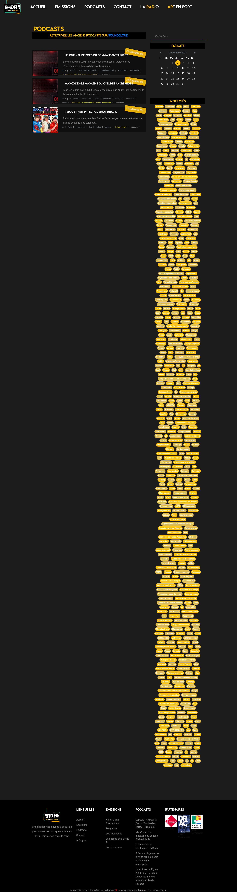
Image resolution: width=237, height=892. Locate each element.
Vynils (197, 743)
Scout (194, 199)
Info (176, 765)
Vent (171, 256)
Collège (183, 133)
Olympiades (191, 273)
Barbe (187, 489)
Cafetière (179, 335)
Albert (170, 484)
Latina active (165, 172)
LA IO (149, 6)
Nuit (174, 370)
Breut (189, 633)
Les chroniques (114, 847)
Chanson (193, 537)
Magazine (173, 133)
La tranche (176, 638)
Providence (162, 291)
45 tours (177, 115)
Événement (186, 234)
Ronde (168, 269)
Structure (195, 410)
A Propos (81, 840)
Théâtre (179, 212)
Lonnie (161, 677)
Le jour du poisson (166, 304)
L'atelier (177, 734)
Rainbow (171, 431)
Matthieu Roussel (180, 497)
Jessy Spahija (175, 708)
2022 (162, 423)
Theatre (195, 669)
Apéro (196, 260)
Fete (173, 761)
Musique (193, 278)
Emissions (65, 6)
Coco (185, 651)
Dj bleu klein (163, 638)
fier (90, 127)
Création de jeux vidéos (184, 462)
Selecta (176, 651)
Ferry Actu (111, 828)
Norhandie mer (186, 515)
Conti (162, 484)
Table (176, 269)
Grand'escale (175, 295)
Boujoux (196, 322)
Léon (195, 480)
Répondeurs (175, 300)
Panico (186, 330)
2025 (161, 752)
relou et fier (80, 127)
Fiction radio (192, 348)
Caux (187, 401)
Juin (198, 761)
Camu (172, 489)
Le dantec (176, 181)
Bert (170, 243)
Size (197, 673)
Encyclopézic (189, 295)
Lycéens (162, 265)
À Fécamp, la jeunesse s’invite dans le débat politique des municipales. (147, 859)
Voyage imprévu (192, 344)
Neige (194, 330)
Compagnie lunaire (187, 190)
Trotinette (173, 339)
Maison (166, 370)
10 (186, 752)
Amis (169, 335)
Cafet (171, 401)
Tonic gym (192, 168)
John (187, 467)
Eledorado (192, 405)
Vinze (197, 633)
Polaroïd (170, 717)
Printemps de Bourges (186, 423)
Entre (168, 317)
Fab (165, 890)
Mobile (182, 146)
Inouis (170, 423)
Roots (180, 120)
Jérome (170, 642)
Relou (98, 127)
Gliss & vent (179, 388)
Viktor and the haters (165, 669)
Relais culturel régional (167, 590)
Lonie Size (164, 726)
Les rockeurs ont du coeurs (169, 603)
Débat (188, 120)
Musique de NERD (190, 418)
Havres (175, 313)
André (179, 164)
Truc (164, 616)
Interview (170, 107)
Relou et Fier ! (121, 127)
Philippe (195, 625)
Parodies (189, 164)
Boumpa (180, 374)
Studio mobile (183, 642)
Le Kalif (195, 445)
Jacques (191, 366)
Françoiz (180, 633)
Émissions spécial (192, 436)
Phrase (179, 159)
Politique (168, 765)
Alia (183, 313)
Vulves (158, 322)
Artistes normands (187, 660)
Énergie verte (164, 511)
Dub (172, 120)
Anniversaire (176, 436)
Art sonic (196, 572)
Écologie (177, 445)
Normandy (192, 713)
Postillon (196, 699)
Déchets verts (179, 511)
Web (190, 647)
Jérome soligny (191, 638)
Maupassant (191, 335)
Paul (187, 243)
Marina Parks (193, 568)
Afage (194, 691)
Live (196, 216)
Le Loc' (194, 497)
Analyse (193, 493)
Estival (197, 734)
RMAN (158, 572)
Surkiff (197, 212)
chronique (130, 99)
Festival (187, 115)
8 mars (163, 440)
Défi (157, 743)
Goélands (169, 221)
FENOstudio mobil (190, 612)
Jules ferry (172, 748)
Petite (172, 155)
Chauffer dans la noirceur (185, 554)
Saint (158, 370)
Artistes (162, 243)
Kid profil (174, 291)
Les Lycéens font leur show (187, 357)
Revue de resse (189, 695)
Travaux (181, 713)
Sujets (158, 128)
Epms (161, 247)
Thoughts (162, 330)
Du (187, 761)
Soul (159, 282)
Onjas (185, 726)
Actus (177, 418)
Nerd (169, 418)
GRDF (177, 506)
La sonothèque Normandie (183, 559)
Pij (180, 199)
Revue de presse (192, 221)
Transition (185, 756)
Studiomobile (167, 208)
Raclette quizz (181, 620)
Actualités (189, 142)
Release (160, 383)
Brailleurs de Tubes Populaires (172, 537)
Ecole (184, 278)
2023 (161, 405)
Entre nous (182, 304)
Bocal (158, 115)
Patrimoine (165, 287)
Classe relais (185, 748)
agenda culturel (107, 70)
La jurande (191, 172)
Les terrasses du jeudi (166, 568)
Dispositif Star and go (189, 590)
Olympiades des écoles (168, 278)
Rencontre (193, 229)
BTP (185, 532)
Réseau (167, 572)
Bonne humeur (181, 124)
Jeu (195, 234)
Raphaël (182, 563)
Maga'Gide (86, 99)
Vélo (185, 256)
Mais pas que (164, 493)
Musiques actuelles (164, 212)
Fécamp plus (161, 260)
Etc (195, 374)
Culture (186, 111)
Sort (178, 383)
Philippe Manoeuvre (180, 625)
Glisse (186, 251)
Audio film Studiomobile (177, 326)
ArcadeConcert (163, 756)
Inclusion (193, 265)
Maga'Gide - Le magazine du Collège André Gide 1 (99, 83)
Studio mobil (167, 142)
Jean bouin (193, 361)
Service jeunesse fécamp (186, 677)
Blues (161, 374)
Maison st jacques (191, 383)
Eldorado (163, 111)
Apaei (186, 199)
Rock (186, 107)
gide (97, 99)
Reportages (190, 440)
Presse (158, 221)
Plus (195, 379)
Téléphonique (184, 431)
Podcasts (94, 6)
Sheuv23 (180, 721)
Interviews (170, 229)
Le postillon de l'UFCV (168, 704)
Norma (167, 309)
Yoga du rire (178, 172)
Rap (194, 467)
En (183, 366)
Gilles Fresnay (190, 541)
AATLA (196, 401)
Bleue (187, 480)
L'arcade (191, 686)
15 (192, 761)
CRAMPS (170, 405)
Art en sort (193, 137)
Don (195, 704)
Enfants (179, 142)
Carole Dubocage (177, 519)
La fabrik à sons (168, 563)
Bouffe (168, 396)
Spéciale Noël (162, 625)
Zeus (164, 743)
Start (198, 309)
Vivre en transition (168, 238)
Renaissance (189, 708)
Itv (197, 164)
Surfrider (162, 502)
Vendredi (194, 133)
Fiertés (196, 756)
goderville (107, 99)
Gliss (178, 256)
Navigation (193, 511)
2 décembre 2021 (135, 53)
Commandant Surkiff (87, 70)
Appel (163, 708)
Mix (189, 260)
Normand (162, 664)
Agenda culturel (185, 216)
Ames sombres (173, 699)
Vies (166, 322)
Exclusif (196, 629)
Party (197, 647)
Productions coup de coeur (170, 594)
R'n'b (168, 497)
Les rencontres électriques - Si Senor (147, 846)
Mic (188, 730)
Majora (170, 721)
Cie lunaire (195, 194)
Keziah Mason (177, 655)
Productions (190, 484)
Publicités (183, 225)
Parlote (177, 128)
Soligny (161, 642)
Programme (171, 225)
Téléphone (161, 401)
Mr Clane (165, 682)
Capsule (196, 128)
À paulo (178, 243)
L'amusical (177, 467)
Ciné (181, 238)
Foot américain (190, 181)
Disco (161, 717)
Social (160, 497)
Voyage (170, 348)
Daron (193, 717)
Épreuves (186, 269)
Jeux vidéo (160, 431)
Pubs (160, 229)
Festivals (179, 352)
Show (169, 357)
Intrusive (195, 326)
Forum (160, 225)
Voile (163, 256)
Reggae (167, 115)
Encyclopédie (161, 300)
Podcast (170, 247)
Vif (182, 607)
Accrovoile (176, 541)
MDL (184, 427)
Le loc (171, 480)
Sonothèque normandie (185, 598)
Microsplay (181, 414)
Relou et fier (193, 146)
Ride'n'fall (169, 186)
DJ (176, 392)
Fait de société (180, 493)
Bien (180, 155)
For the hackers (165, 620)
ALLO (195, 396)
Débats (186, 699)
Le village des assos (167, 199)
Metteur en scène (175, 673)
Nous (190, 313)
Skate (194, 251)
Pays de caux (178, 682)
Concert (181, 229)
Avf (195, 203)
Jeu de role (174, 616)
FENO (188, 212)
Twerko (174, 322)
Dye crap (159, 633)
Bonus (188, 603)
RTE (190, 546)
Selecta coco (162, 655)
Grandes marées (181, 572)
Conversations (165, 124)
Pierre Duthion (174, 532)
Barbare (175, 150)
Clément (170, 449)
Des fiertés (169, 739)
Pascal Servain (170, 282)
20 (166, 436)
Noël (182, 453)
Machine (160, 326)
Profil (193, 287)
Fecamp (161, 480)
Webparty (196, 300)
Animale (188, 734)
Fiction (161, 348)
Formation (169, 366)
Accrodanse (163, 177)
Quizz (161, 335)
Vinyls (196, 115)
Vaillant (196, 489)
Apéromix (164, 607)
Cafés (160, 361)
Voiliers (181, 260)
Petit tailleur (161, 489)
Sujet (196, 120)
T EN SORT (179, 6)
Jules (196, 748)
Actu (64, 70)
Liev (196, 664)
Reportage (161, 344)
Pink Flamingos (192, 655)
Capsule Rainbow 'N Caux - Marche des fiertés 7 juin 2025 (146, 823)
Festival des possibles (187, 247)
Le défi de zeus (176, 743)
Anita (180, 489)
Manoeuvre (177, 629)
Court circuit (166, 686)
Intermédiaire (182, 410)
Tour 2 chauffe (165, 554)
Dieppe (186, 317)
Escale (163, 295)
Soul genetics (179, 309)
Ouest (163, 352)
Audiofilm (196, 317)
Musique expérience (166, 585)
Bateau (166, 515)
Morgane (165, 559)
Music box (177, 550)
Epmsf (194, 243)
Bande (161, 475)
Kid (182, 291)
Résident (160, 673)
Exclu (187, 629)
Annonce (171, 475)
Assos (162, 251)
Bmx (178, 251)
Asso (174, 515)
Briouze (165, 576)
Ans (171, 414)
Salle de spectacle (167, 713)
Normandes (173, 471)
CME (169, 677)
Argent (175, 607)
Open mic (160, 721)
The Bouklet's (183, 669)
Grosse (158, 436)
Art (178, 366)
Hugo (197, 313)
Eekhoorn (176, 726)
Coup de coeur (191, 594)
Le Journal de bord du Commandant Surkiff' (96, 55)
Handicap (191, 208)
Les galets (181, 265)
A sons (193, 752)
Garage (191, 388)
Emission (160, 748)
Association (175, 111)
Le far (186, 445)
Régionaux (190, 238)
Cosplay (192, 414)
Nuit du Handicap (193, 370)
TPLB (159, 396)
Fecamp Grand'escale (189, 282)
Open (195, 730)
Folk (179, 107)
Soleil (180, 761)
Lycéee (175, 427)
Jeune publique (192, 585)
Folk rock (196, 107)
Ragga (167, 651)
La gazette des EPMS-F (118, 840)
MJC (192, 256)
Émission (169, 410)
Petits (193, 124)
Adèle (175, 576)
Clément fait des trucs (167, 453)
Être (158, 159)
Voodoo (181, 405)
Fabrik (175, 756)
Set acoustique (165, 392)
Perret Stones (185, 664)
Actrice (189, 673)
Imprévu (180, 348)
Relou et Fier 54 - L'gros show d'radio (91, 111)
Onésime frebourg (163, 194)
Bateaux (182, 647)
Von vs (166, 313)
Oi (63, 127)
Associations (163, 137)
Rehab (159, 410)
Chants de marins (180, 287)
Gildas (191, 563)
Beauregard (165, 467)
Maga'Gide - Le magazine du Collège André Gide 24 (147, 836)
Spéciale (194, 620)
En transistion (162, 761)
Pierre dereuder (192, 550)
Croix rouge (164, 181)
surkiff (72, 70)
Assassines (175, 330)
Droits (168, 752)
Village (170, 251)
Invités (186, 128)
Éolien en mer (180, 546)
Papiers (167, 128)
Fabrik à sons (192, 453)
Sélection (196, 471)
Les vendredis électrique (188, 739)
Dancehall (195, 651)
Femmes (178, 752)
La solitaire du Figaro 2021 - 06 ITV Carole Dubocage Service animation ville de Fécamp (147, 876)
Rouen (182, 568)
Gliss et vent (186, 339)
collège (118, 99)
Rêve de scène (181, 194)
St (199, 366)
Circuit (187, 458)
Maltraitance (160, 734)
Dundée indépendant (167, 203)
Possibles (185, 322)
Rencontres (162, 146)
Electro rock (182, 717)
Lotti (159, 458)
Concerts (160, 357)
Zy (122, 890)
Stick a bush (162, 120)
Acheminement (163, 550)
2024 (172, 260)
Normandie (180, 168)
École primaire (192, 291)
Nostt (190, 309)
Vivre (179, 480)
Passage (174, 234)
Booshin (159, 317)
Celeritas (170, 633)
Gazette (163, 414)
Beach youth (188, 616)
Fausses (194, 225)
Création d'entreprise (175, 361)
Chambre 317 (189, 581)
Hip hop (170, 374)
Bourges (184, 471)
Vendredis (185, 704)
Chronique (162, 155)
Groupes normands (188, 392)
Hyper (159, 651)
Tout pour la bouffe (182, 396)
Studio (173, 146)
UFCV (161, 168)
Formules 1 (186, 765)
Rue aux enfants (179, 137)
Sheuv (189, 721)
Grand (195, 642)
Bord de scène (183, 449)
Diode (158, 309)
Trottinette (166, 388)
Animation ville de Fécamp (170, 528)
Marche (196, 431)
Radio (193, 726)
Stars (186, 300)
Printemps (160, 471)
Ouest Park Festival (172, 458)
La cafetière (164, 427)
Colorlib (143, 890)
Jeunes (170, 383)
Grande (176, 317)
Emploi (159, 366)
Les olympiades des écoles (171, 273)
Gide (159, 164)
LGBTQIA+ (162, 730)
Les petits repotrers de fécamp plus (174, 379)
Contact (122, 6)
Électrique (162, 234)
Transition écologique (170, 581)
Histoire (166, 546)
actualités (122, 70)
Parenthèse (168, 159)
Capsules (161, 133)
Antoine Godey (165, 598)
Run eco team (166, 506)
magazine (74, 99)
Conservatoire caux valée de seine (173, 691)
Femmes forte (175, 440)
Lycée (179, 401)
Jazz (189, 374)
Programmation (163, 445)
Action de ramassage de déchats (183, 502)
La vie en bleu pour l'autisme (184, 177)
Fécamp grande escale (166, 647)
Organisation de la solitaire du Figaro (177, 524)
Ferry (197, 339)
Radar (171, 265)
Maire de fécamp (183, 186)
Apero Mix (190, 607)
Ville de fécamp (175, 344)
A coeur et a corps (168, 190)
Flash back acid (162, 629)
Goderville (169, 164)
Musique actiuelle (168, 660)
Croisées (194, 304)
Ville (181, 370)
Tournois (193, 427)
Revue (179, 221)
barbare (108, 127)
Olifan (180, 585)
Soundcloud (118, 35)
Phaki (197, 721)
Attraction (163, 541)
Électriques (186, 150)
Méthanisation (189, 506)
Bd (170, 734)
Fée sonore (166, 462)
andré (64, 103)
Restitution (179, 686)
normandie (134, 70)
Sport (169, 168)
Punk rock (162, 612)
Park (171, 352)
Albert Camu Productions (112, 821)
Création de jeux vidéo (169, 695)
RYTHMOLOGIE (177, 730)
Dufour (179, 484)
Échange (190, 682)
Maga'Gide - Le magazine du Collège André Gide (91, 103)
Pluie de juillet (187, 576)
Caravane (180, 208)
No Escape (174, 612)
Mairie (158, 739)
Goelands (159, 699)
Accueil (38, 6)
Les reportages (114, 833)
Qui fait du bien (191, 155)
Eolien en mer (191, 528)
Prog (196, 603)
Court (195, 458)
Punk (70, 127)
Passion (160, 418)
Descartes (161, 339)
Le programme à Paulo (187, 475)
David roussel (185, 203)
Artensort (191, 352)
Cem (158, 313)
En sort (189, 743)
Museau (172, 664)
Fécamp (159, 107)
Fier (158, 150)
